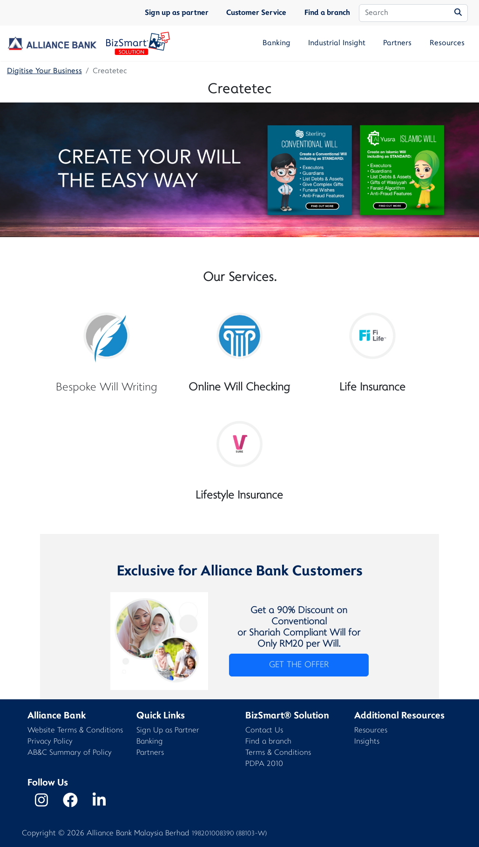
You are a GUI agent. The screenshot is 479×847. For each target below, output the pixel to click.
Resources (447, 43)
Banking (276, 43)
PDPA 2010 (264, 764)
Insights (366, 742)
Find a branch (327, 13)
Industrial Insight (336, 43)
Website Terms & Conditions (75, 730)
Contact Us (264, 730)
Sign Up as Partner (167, 730)
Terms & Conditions (278, 753)
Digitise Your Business (44, 71)
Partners (397, 43)
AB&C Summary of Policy (69, 753)
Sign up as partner (177, 13)
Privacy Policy (50, 742)
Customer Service (256, 13)
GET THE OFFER (299, 665)
